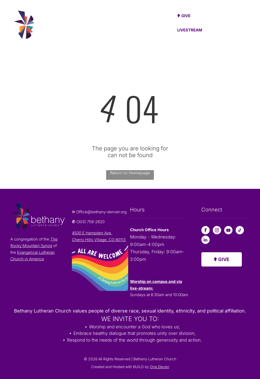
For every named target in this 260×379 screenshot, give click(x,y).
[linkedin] (205, 240)
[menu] (248, 24)
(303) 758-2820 (90, 221)
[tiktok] (240, 231)
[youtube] (228, 231)
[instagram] (217, 231)
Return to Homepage (130, 172)
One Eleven (159, 366)
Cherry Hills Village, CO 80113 (99, 239)
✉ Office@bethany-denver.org (99, 211)
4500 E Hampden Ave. (92, 232)
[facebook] (205, 231)
